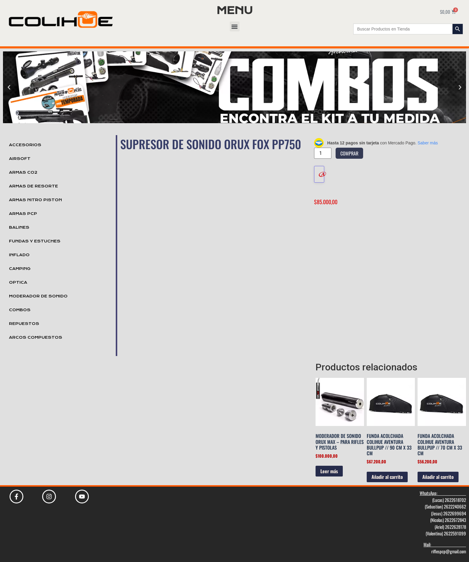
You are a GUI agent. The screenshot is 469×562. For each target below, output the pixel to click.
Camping (20, 268)
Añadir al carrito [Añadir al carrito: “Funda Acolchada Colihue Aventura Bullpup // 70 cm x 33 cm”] (438, 476)
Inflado (19, 255)
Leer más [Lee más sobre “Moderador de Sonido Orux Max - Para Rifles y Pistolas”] (329, 471)
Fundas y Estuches (34, 241)
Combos (20, 310)
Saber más (428, 142)
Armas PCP (23, 213)
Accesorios (25, 145)
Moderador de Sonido (38, 296)
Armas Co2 (23, 172)
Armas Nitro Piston (35, 200)
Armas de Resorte (33, 186)
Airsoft (20, 158)
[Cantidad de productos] (322, 153)
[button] (235, 26)
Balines (19, 227)
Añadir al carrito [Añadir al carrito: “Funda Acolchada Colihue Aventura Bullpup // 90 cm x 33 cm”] (387, 476)
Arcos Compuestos (35, 337)
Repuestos (24, 323)
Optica (18, 282)
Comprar (349, 153)
